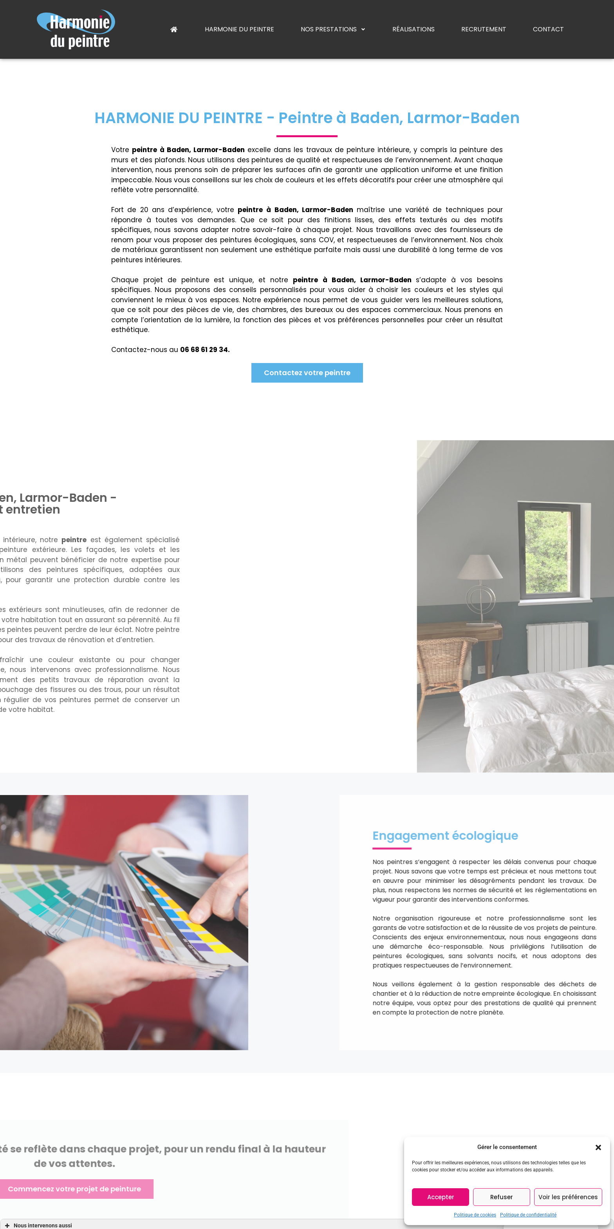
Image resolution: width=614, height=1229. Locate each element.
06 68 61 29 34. (192, 349)
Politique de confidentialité (528, 1215)
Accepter (440, 1197)
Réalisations (413, 29)
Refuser (501, 1197)
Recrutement (483, 29)
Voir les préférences (568, 1197)
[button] (598, 1147)
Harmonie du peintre (239, 29)
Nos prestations (333, 29)
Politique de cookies (475, 1215)
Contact (548, 29)
